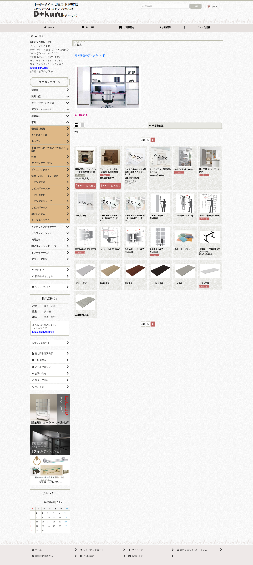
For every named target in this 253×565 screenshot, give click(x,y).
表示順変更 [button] (156, 125)
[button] (204, 27)
